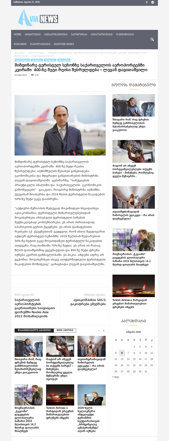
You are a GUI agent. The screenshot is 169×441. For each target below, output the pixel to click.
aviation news (64, 44)
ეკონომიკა (79, 35)
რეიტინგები (125, 35)
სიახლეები (33, 35)
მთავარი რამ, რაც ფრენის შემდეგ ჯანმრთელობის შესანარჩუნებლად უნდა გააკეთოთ (28, 366)
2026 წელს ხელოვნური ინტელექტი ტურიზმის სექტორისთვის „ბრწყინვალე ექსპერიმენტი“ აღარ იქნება (88, 419)
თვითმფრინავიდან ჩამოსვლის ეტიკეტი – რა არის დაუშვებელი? (91, 364)
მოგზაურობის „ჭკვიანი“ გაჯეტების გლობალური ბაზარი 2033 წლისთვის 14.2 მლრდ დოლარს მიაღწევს (27, 419)
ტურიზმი (20, 44)
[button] (152, 39)
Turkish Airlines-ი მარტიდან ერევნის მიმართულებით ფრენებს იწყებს (59, 413)
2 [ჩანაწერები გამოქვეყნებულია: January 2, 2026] (140, 346)
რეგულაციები (40, 44)
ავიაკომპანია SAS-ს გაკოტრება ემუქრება (88, 302)
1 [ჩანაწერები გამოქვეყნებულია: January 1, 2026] (134, 346)
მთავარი (19, 53)
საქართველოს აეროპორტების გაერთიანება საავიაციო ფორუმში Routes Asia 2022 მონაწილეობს (35, 308)
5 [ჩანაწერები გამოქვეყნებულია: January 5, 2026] (116, 353)
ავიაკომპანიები (55, 35)
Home (17, 35)
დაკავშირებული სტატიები (34, 330)
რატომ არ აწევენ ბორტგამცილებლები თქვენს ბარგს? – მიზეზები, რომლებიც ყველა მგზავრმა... (133, 171)
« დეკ (115, 376)
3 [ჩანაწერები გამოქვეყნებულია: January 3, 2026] (145, 346)
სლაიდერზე (64, 60)
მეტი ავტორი (65, 330)
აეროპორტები (101, 35)
